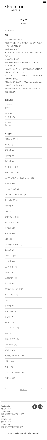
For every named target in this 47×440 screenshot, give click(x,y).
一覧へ (23, 389)
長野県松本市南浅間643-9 (11, 427)
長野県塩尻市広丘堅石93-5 (11, 414)
